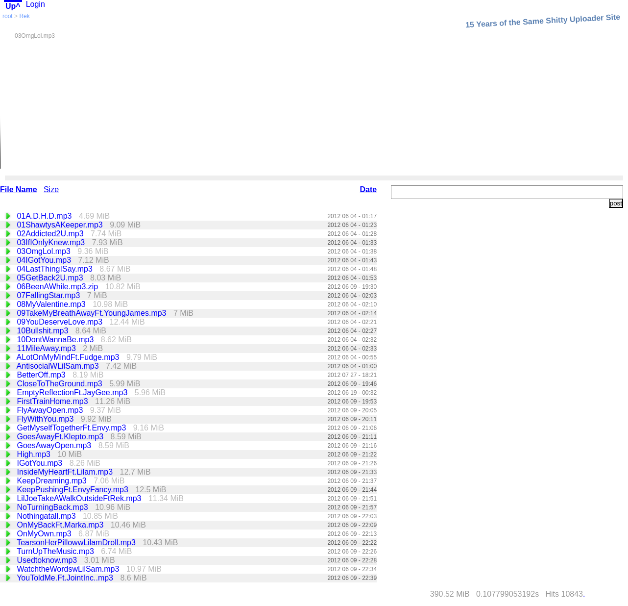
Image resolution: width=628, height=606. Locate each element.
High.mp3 (34, 454)
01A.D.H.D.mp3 (45, 216)
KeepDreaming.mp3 (53, 481)
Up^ (13, 6)
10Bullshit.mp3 (43, 331)
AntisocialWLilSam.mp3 (59, 366)
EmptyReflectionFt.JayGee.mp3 (73, 392)
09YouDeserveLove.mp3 (60, 322)
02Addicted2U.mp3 (51, 233)
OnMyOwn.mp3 (45, 534)
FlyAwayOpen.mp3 (51, 410)
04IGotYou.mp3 (45, 260)
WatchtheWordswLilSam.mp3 (69, 569)
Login (35, 4)
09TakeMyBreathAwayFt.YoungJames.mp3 (93, 313)
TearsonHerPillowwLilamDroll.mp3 (77, 542)
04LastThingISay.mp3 (56, 269)
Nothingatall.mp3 (47, 516)
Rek (24, 16)
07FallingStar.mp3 (49, 295)
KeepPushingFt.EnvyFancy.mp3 (73, 489)
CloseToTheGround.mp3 (60, 383)
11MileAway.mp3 (47, 348)
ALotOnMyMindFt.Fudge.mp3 (69, 357)
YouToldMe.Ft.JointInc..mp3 (66, 578)
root (7, 16)
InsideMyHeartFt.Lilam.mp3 (66, 472)
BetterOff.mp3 (42, 375)
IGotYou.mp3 (40, 463)
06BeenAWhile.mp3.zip (58, 286)
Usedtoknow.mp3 (48, 560)
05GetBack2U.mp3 (51, 278)
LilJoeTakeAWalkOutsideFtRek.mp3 (80, 498)
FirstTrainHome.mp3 (53, 401)
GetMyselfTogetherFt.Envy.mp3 (72, 428)
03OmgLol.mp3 (44, 251)
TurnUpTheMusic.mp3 (56, 551)
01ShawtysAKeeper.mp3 (61, 225)
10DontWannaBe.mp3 (56, 339)
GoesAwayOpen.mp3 (55, 445)
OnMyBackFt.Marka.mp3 (61, 525)
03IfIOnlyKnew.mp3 (52, 242)
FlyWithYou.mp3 (46, 419)
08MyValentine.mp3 (52, 304)
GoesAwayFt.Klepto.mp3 (61, 436)
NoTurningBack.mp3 (53, 507)
